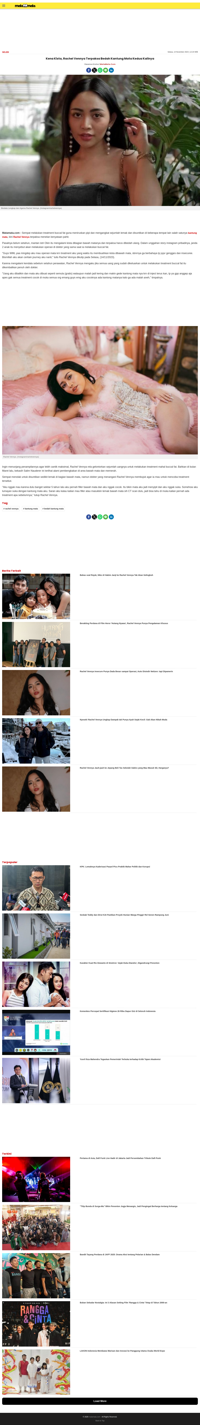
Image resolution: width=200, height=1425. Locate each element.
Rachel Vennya (21, 237)
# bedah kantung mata (53, 509)
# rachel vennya (10, 509)
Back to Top (99, 1421)
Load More (100, 1401)
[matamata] (25, 6)
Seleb (5, 52)
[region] (100, 30)
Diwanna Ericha (91, 64)
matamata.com (94, 1417)
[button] (3, 5)
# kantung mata (30, 509)
